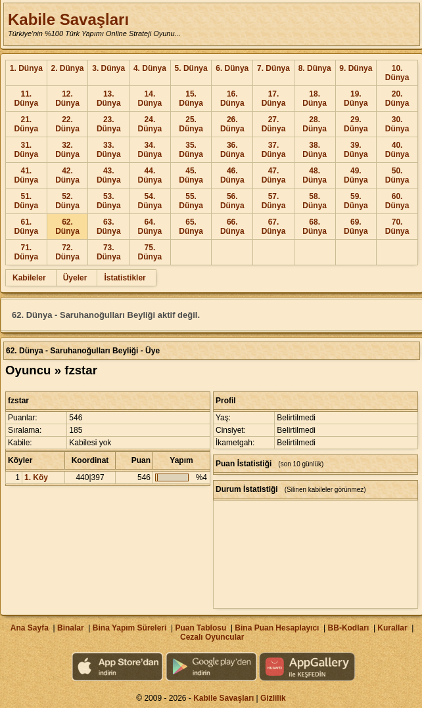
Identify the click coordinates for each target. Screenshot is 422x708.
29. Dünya (356, 124)
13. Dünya (109, 98)
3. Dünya (108, 68)
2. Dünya (67, 68)
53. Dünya (109, 201)
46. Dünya (232, 175)
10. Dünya (397, 73)
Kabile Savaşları (68, 19)
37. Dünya (274, 150)
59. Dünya (356, 201)
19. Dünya (356, 98)
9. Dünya (355, 68)
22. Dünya (67, 124)
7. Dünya (273, 68)
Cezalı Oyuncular (212, 637)
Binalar (70, 627)
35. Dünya (191, 150)
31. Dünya (26, 150)
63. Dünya (109, 226)
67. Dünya (274, 226)
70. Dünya (397, 226)
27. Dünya (274, 124)
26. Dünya (232, 124)
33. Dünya (109, 150)
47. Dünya (274, 175)
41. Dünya (26, 175)
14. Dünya (150, 98)
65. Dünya (191, 226)
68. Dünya (314, 226)
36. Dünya (232, 150)
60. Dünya (397, 201)
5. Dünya (191, 68)
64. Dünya (150, 226)
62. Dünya (67, 226)
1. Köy (36, 477)
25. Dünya (191, 124)
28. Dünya (314, 124)
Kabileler (29, 277)
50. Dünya (397, 175)
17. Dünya (274, 98)
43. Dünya (109, 175)
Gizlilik (273, 698)
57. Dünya (274, 201)
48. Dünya (314, 175)
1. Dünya (26, 68)
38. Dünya (314, 150)
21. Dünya (26, 124)
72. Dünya (67, 252)
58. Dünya (314, 201)
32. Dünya (67, 150)
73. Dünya (109, 252)
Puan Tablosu (200, 627)
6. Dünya (232, 68)
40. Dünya (397, 150)
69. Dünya (356, 226)
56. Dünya (232, 201)
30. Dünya (397, 124)
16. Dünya (232, 98)
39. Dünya (356, 150)
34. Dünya (150, 150)
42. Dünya (67, 175)
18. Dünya (314, 98)
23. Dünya (109, 124)
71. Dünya (26, 252)
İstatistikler (124, 277)
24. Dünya (150, 124)
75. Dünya (150, 252)
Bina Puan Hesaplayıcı (277, 627)
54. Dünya (150, 201)
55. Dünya (191, 201)
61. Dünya (26, 226)
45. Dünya (191, 175)
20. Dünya (397, 98)
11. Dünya (26, 98)
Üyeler (75, 277)
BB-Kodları (348, 627)
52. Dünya (67, 201)
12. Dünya (67, 98)
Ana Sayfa (30, 627)
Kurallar (392, 627)
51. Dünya (26, 201)
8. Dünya (314, 68)
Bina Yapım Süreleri (130, 627)
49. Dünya (356, 175)
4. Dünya (149, 68)
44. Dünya (150, 175)
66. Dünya (232, 226)
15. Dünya (191, 98)
